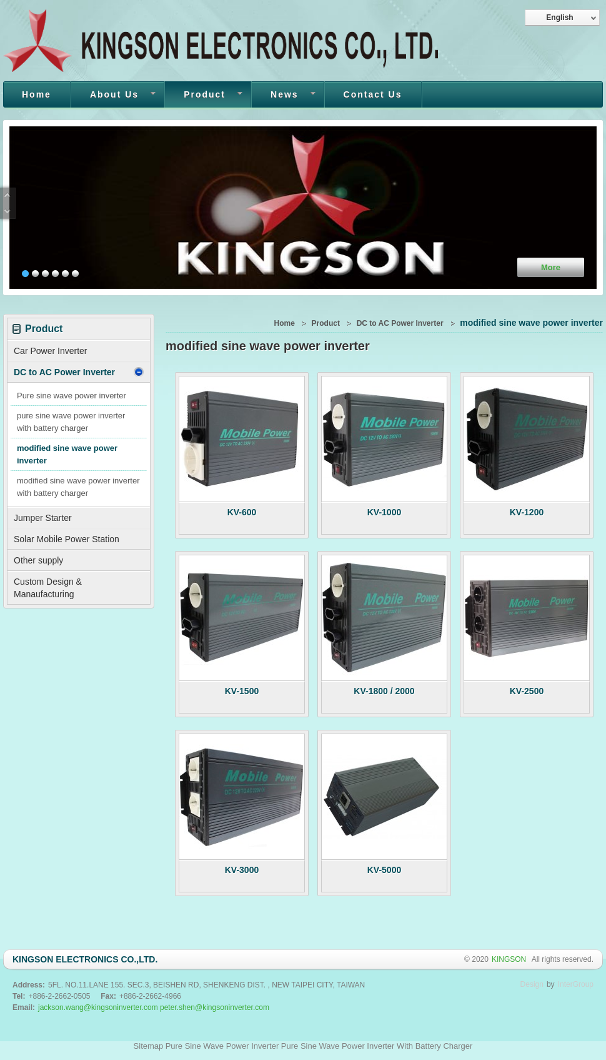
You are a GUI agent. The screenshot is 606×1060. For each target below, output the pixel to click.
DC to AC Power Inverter (79, 372)
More (550, 267)
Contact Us (373, 94)
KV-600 (242, 512)
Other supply (38, 560)
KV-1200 (527, 512)
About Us (113, 95)
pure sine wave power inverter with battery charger (71, 422)
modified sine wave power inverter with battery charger (78, 487)
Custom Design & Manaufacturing (48, 588)
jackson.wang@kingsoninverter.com (98, 1007)
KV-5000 (384, 870)
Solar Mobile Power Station (66, 539)
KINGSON (510, 959)
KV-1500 (242, 691)
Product (203, 95)
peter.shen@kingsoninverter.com (214, 1007)
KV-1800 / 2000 (384, 691)
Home (36, 94)
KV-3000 (242, 870)
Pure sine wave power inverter (71, 395)
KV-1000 (384, 512)
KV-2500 (527, 691)
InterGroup (576, 984)
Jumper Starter (43, 518)
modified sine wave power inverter (67, 454)
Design (532, 984)
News (283, 95)
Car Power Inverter (50, 351)
